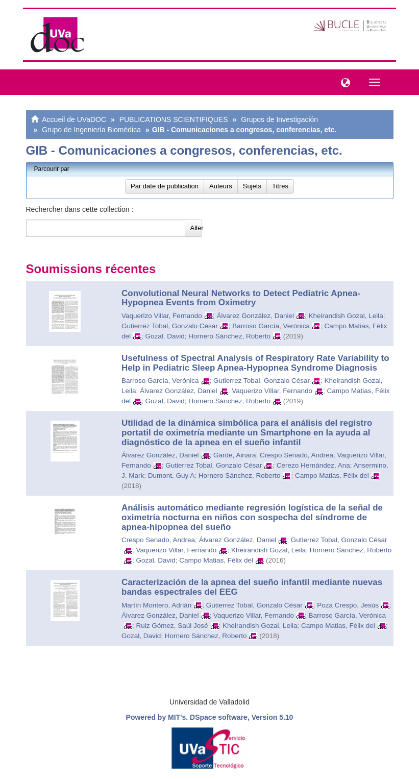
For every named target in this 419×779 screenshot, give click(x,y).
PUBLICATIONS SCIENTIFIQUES (173, 119)
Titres (280, 186)
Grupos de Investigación (279, 119)
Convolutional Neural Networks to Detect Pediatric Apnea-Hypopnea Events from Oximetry (240, 298)
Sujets (252, 186)
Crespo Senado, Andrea (296, 455)
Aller (196, 228)
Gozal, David (165, 336)
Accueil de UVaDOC (74, 119)
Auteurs (220, 186)
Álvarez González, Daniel (255, 316)
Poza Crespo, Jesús (348, 605)
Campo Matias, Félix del (332, 475)
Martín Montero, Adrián (156, 605)
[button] (343, 81)
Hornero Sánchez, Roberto (229, 336)
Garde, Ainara (234, 455)
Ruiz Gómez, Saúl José (172, 625)
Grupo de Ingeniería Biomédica (91, 130)
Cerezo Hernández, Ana (313, 465)
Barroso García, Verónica (271, 326)
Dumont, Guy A (171, 475)
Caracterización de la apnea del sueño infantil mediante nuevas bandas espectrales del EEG (251, 587)
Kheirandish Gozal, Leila (345, 316)
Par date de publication (165, 186)
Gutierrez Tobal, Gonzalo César (169, 326)
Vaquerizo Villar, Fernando (161, 316)
